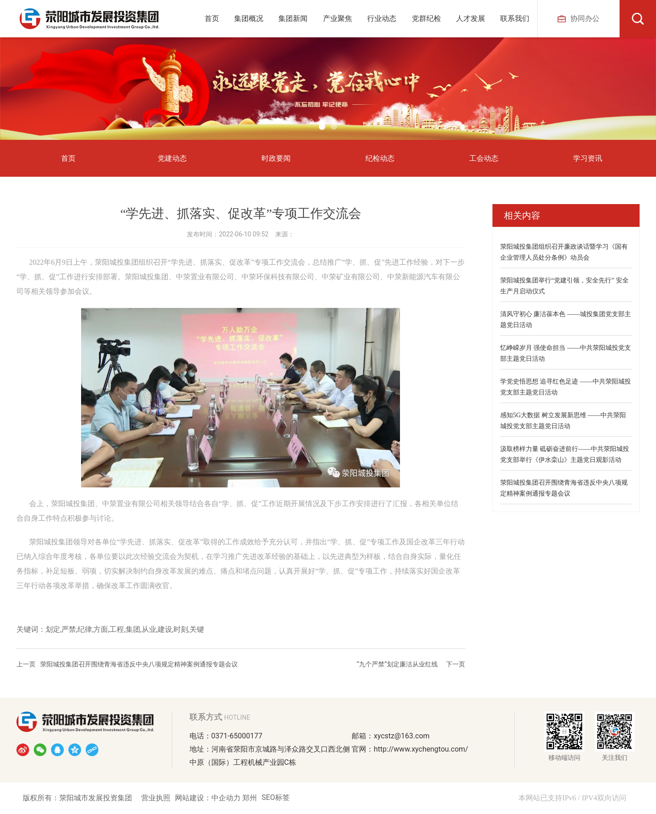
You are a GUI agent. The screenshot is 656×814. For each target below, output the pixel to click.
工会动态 (483, 158)
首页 (68, 158)
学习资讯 (587, 158)
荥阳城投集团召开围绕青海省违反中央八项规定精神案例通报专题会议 (139, 664)
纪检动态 (380, 158)
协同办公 (579, 18)
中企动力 (226, 798)
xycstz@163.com (401, 736)
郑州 (249, 798)
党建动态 (172, 158)
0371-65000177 (236, 736)
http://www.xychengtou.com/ (421, 749)
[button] (322, 126)
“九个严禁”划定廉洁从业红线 (397, 664)
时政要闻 (276, 158)
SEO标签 (275, 797)
